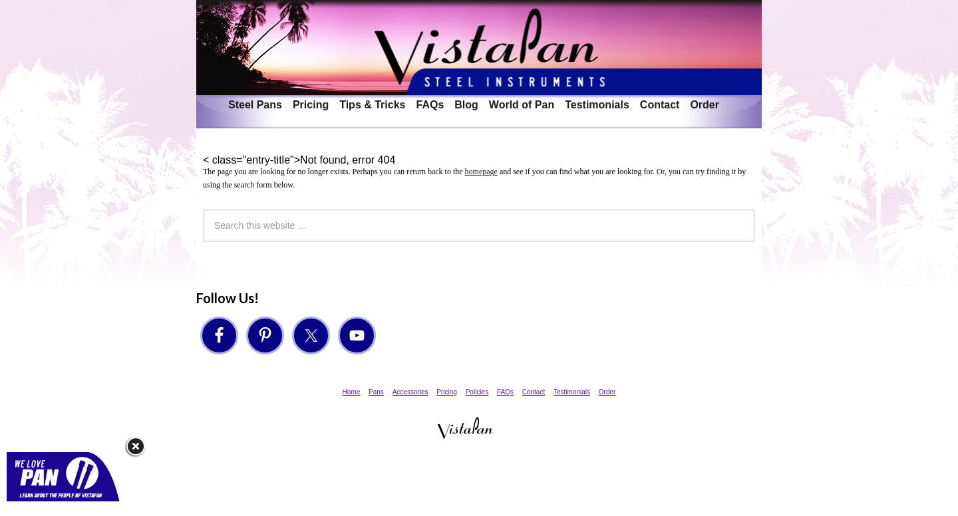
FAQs (430, 104)
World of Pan (521, 104)
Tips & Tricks (372, 104)
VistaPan (479, 47)
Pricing (311, 104)
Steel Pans (255, 104)
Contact (660, 104)
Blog (466, 104)
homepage (481, 171)
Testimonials (597, 104)
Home (352, 392)
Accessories (410, 392)
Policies (477, 392)
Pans (376, 392)
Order (704, 104)
